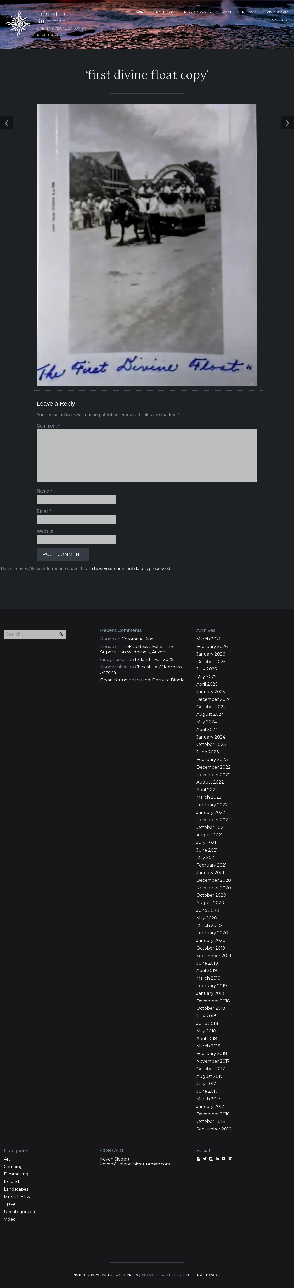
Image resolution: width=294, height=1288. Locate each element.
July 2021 (206, 842)
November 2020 (213, 887)
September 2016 (213, 1128)
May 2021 (206, 857)
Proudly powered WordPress (105, 1275)
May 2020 (206, 917)
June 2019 (207, 963)
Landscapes (16, 1189)
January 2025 (210, 691)
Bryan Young (114, 680)
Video (10, 1219)
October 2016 (210, 1121)
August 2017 (209, 1076)
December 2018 (213, 1000)
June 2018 (207, 1023)
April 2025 (207, 684)
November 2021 (213, 819)
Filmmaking (16, 1174)
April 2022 (207, 789)
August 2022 (210, 782)
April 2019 (206, 970)
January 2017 (210, 1106)
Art (7, 1159)
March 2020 (209, 925)
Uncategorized (19, 1211)
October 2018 (210, 1008)
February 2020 (212, 932)
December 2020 (213, 880)
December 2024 (213, 699)
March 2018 (208, 1045)
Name (44, 491)
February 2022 (212, 804)
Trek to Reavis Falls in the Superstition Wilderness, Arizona (137, 649)
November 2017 (213, 1061)
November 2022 (213, 774)
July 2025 (206, 669)
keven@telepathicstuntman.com (135, 1164)
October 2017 (210, 1068)
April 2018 (206, 1038)
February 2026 (212, 646)
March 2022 (209, 797)
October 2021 (210, 827)
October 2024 (211, 706)
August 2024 (210, 714)
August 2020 (210, 902)
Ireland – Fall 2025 (154, 659)
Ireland (11, 1181)
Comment (48, 426)
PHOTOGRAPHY (198, 12)
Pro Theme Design (201, 1275)
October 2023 (211, 744)
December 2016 (212, 1114)
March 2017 (208, 1098)
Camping (13, 1166)
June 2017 (207, 1091)
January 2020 (210, 940)
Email (44, 511)
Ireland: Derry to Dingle (160, 680)
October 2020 (211, 895)
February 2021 (211, 865)
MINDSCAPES (278, 12)
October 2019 (210, 948)
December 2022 (213, 767)
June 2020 (207, 910)
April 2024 (207, 729)
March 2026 (208, 638)
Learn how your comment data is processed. (126, 568)
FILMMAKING (135, 12)
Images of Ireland (238, 12)
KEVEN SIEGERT (276, 20)
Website (45, 531)
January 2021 (210, 872)
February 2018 (211, 1053)
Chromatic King (138, 638)
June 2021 (207, 850)
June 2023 (207, 752)
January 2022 (210, 812)
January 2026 (210, 654)
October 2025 (211, 661)
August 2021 (209, 834)
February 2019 (211, 985)
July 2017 (206, 1083)
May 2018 (206, 1031)
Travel (10, 1204)
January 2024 (210, 737)
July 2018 (206, 1015)
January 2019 (210, 993)
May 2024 (206, 721)
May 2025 (206, 676)
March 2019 (208, 978)
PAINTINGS (165, 12)
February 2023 (212, 759)
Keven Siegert (115, 1159)
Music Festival (18, 1196)
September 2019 (213, 955)
